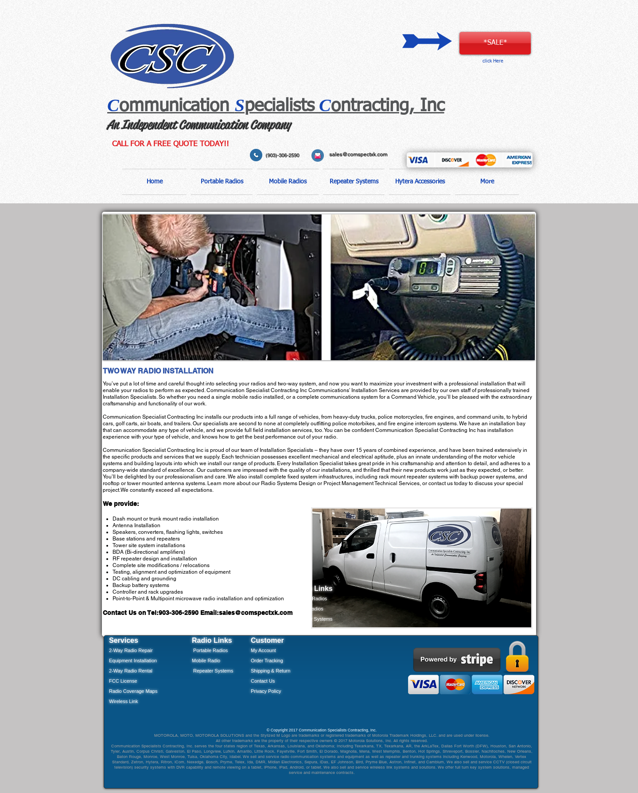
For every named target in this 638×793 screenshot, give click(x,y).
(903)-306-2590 (283, 155)
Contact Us (263, 681)
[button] (222, 182)
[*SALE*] (495, 43)
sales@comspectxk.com (359, 155)
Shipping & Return (270, 670)
